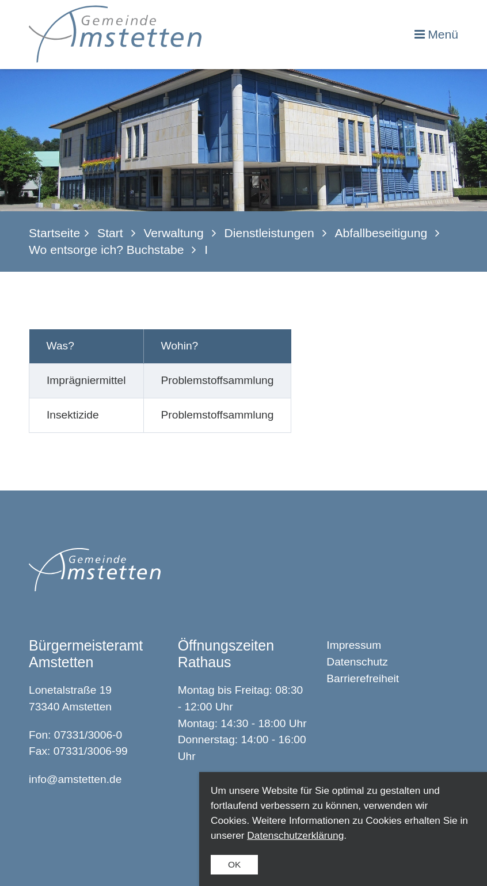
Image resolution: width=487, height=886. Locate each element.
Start (110, 232)
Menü (443, 34)
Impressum (353, 645)
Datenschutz (357, 662)
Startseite (54, 232)
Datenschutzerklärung (295, 835)
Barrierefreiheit (362, 678)
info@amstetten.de (75, 779)
